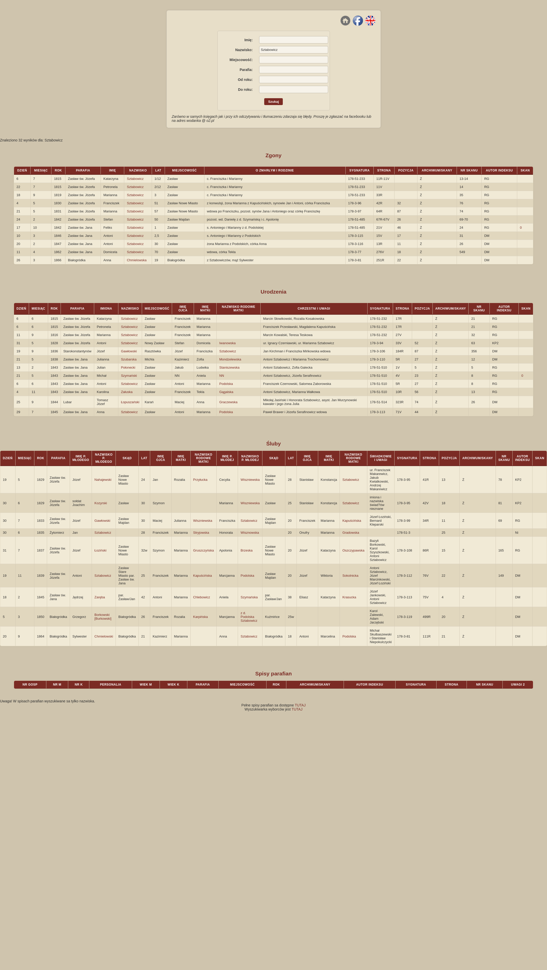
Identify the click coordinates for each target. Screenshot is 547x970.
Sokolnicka (350, 575)
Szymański (129, 376)
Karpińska (200, 617)
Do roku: (245, 90)
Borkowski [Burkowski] (102, 616)
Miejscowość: (241, 60)
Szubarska (128, 359)
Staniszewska (229, 367)
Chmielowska (136, 260)
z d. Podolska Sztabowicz (249, 616)
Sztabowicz (135, 179)
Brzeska (247, 550)
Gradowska (350, 532)
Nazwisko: (244, 50)
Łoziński (100, 550)
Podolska (226, 384)
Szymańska (249, 597)
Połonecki (128, 367)
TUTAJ (300, 705)
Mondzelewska (230, 359)
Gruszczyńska (203, 550)
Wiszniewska (250, 480)
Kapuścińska (351, 521)
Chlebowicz (201, 597)
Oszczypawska (353, 550)
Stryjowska (201, 532)
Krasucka (349, 597)
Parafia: (246, 70)
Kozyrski (100, 503)
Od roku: (245, 80)
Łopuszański (130, 402)
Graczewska (228, 402)
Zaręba (99, 597)
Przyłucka (200, 480)
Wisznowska (250, 532)
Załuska (127, 392)
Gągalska (226, 392)
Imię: (248, 40)
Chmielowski (103, 636)
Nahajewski (102, 480)
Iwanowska (227, 343)
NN (221, 376)
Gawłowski (129, 351)
